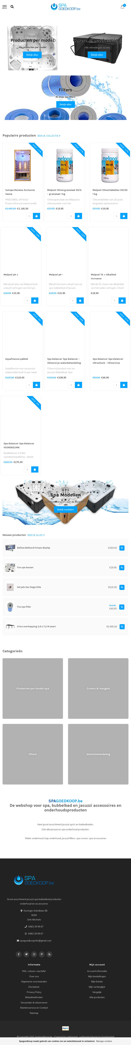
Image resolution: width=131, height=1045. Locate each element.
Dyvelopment (107, 1036)
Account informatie (97, 971)
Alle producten (97, 997)
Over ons (34, 976)
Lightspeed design (88, 1036)
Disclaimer (34, 986)
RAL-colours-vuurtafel (34, 971)
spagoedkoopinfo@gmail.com (35, 940)
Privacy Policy (34, 992)
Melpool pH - (56, 274)
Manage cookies (104, 1041)
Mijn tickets (97, 981)
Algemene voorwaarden (34, 981)
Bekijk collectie (49, 136)
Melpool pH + (11, 274)
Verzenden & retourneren (34, 1002)
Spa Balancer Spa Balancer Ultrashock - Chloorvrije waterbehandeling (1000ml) (108, 363)
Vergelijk (96, 992)
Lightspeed (72, 1036)
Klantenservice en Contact (34, 1007)
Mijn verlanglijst (97, 986)
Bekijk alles (32, 54)
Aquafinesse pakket (16, 359)
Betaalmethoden (34, 997)
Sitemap (34, 1013)
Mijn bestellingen (97, 976)
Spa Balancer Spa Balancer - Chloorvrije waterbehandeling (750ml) (64, 363)
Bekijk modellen (65, 509)
